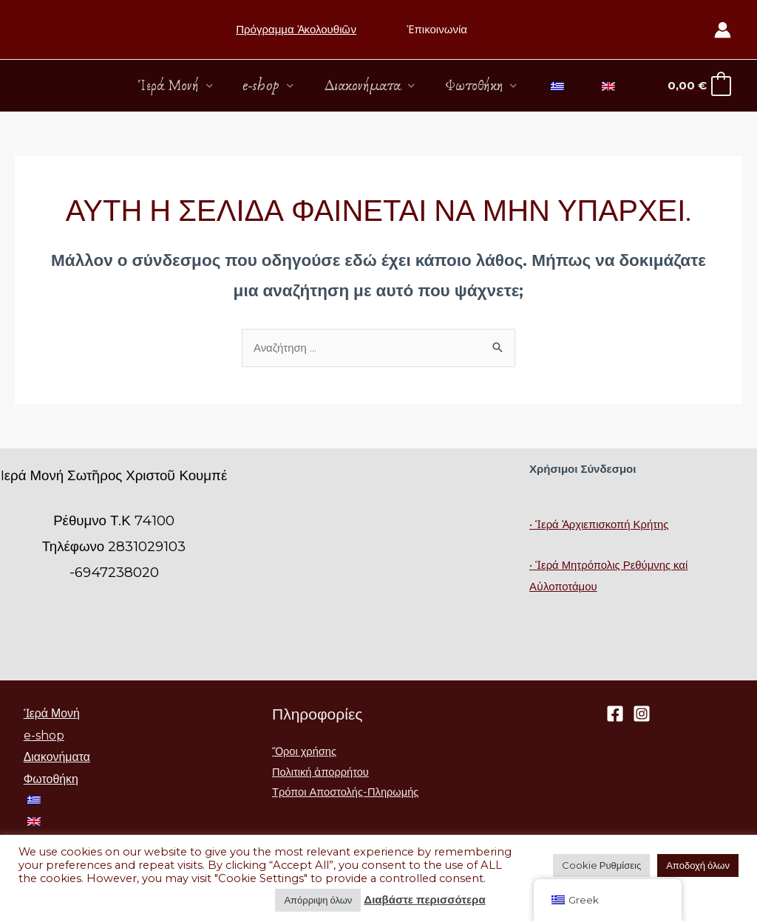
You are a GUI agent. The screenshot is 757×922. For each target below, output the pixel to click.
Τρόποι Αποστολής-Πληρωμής (347, 794)
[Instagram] (642, 714)
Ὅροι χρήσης (305, 752)
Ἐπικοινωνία (434, 29)
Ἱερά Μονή (167, 85)
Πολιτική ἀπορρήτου (321, 773)
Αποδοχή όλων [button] (698, 865)
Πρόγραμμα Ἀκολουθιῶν (296, 29)
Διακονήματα (362, 85)
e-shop (260, 85)
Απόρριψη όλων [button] (318, 900)
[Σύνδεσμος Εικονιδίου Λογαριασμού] (722, 29)
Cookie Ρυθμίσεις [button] (601, 865)
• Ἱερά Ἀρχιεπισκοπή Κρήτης (599, 525)
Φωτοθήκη (474, 85)
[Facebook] (615, 714)
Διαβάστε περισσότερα (424, 899)
